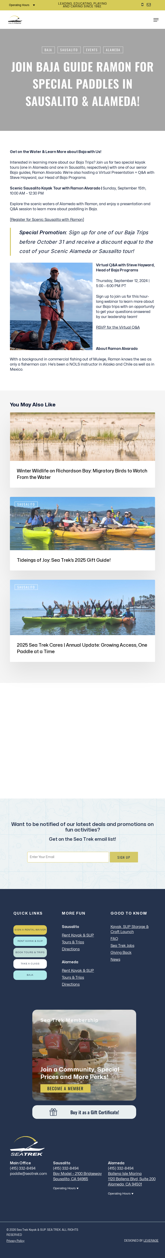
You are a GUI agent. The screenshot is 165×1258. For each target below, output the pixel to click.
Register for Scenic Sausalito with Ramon (47, 220)
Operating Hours (22, 5)
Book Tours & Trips (30, 952)
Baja (48, 49)
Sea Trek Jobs (122, 946)
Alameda (113, 49)
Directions (71, 949)
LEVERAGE (151, 1240)
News (115, 959)
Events (92, 49)
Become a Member (65, 1088)
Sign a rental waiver (30, 930)
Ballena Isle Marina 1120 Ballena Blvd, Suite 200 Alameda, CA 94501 (132, 1179)
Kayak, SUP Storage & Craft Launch (130, 929)
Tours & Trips (73, 942)
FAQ (114, 939)
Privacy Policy (15, 1241)
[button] (156, 20)
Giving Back (121, 953)
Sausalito (69, 49)
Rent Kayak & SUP (30, 941)
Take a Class (30, 964)
